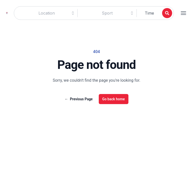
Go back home (113, 99)
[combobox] (46, 13)
